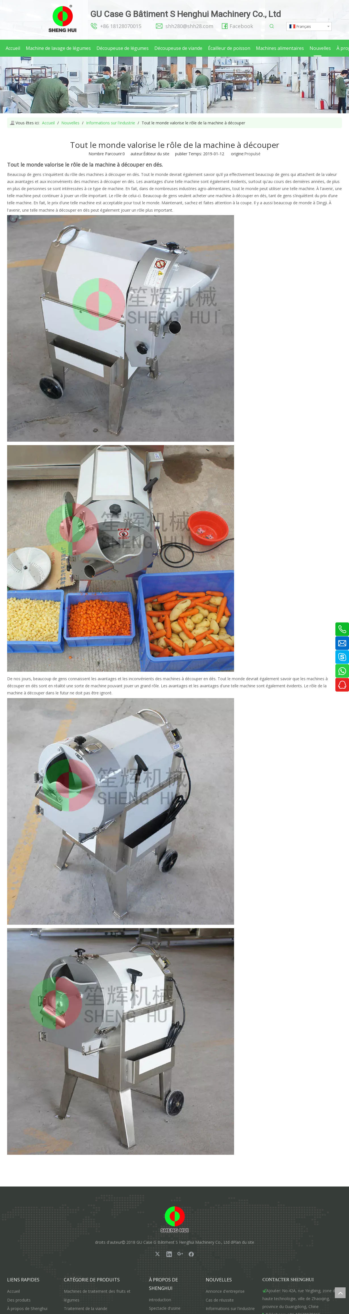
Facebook (241, 26)
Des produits (19, 1300)
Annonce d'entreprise (225, 1291)
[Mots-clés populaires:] (271, 26)
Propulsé (252, 153)
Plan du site (243, 1242)
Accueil (13, 1291)
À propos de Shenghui (27, 1308)
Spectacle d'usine (164, 1308)
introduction (160, 1299)
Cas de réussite (220, 1300)
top (340, 1292)
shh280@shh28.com (189, 26)
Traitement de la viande (85, 1308)
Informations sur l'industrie (230, 1308)
